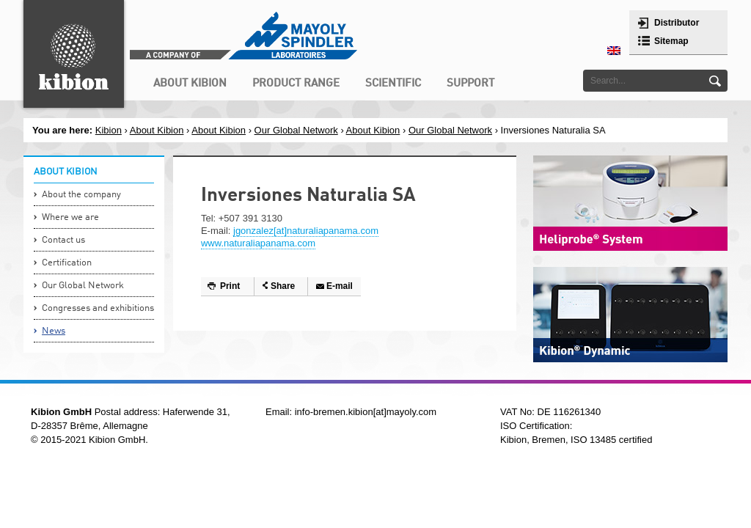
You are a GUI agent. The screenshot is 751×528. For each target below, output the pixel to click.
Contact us (63, 240)
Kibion (108, 130)
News (53, 331)
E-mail (339, 286)
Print (230, 286)
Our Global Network (296, 130)
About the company (81, 194)
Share (283, 286)
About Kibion (157, 130)
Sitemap (671, 41)
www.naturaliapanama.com (258, 243)
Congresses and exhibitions (98, 308)
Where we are (70, 217)
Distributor (676, 23)
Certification (67, 263)
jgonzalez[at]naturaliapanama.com (305, 230)
